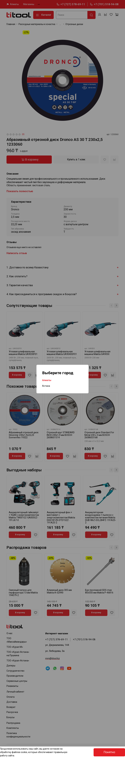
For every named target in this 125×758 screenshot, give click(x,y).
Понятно (109, 752)
